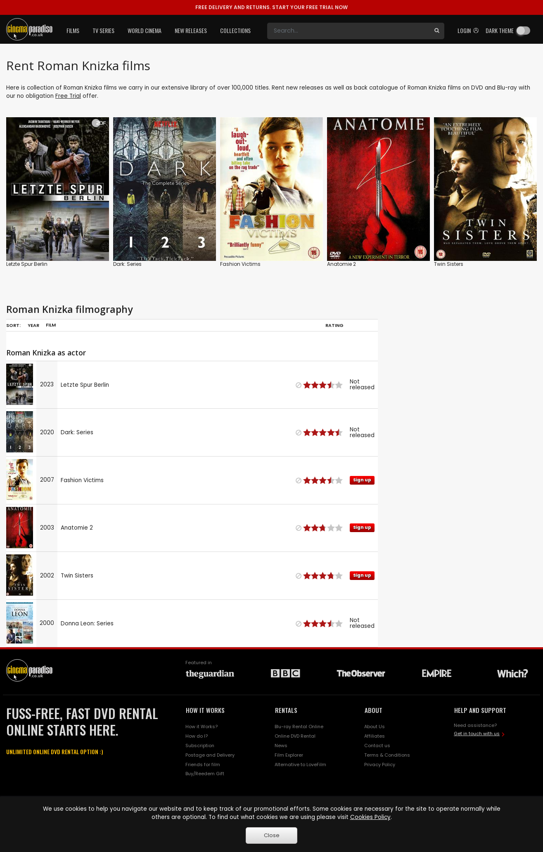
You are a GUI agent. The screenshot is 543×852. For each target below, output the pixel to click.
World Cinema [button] (144, 30)
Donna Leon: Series (87, 623)
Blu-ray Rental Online (299, 726)
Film (51, 325)
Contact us (377, 745)
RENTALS (286, 710)
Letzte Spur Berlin (26, 263)
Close (272, 835)
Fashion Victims (240, 263)
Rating (334, 325)
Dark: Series (127, 263)
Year (33, 325)
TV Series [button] (103, 30)
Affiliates (374, 736)
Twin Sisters (448, 263)
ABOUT (373, 710)
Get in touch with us (477, 733)
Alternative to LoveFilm (300, 764)
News (281, 745)
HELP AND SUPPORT (480, 710)
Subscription (199, 745)
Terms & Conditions (387, 755)
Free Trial (68, 96)
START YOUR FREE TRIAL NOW (271, 7)
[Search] (348, 31)
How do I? (196, 736)
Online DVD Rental (295, 736)
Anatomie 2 (341, 263)
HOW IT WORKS (205, 710)
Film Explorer (289, 755)
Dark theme (500, 30)
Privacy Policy (379, 764)
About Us (374, 726)
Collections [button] (235, 30)
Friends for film (202, 764)
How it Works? (201, 726)
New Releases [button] (191, 30)
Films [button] (72, 30)
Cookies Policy (370, 817)
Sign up (362, 480)
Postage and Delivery (210, 755)
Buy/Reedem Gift (204, 773)
